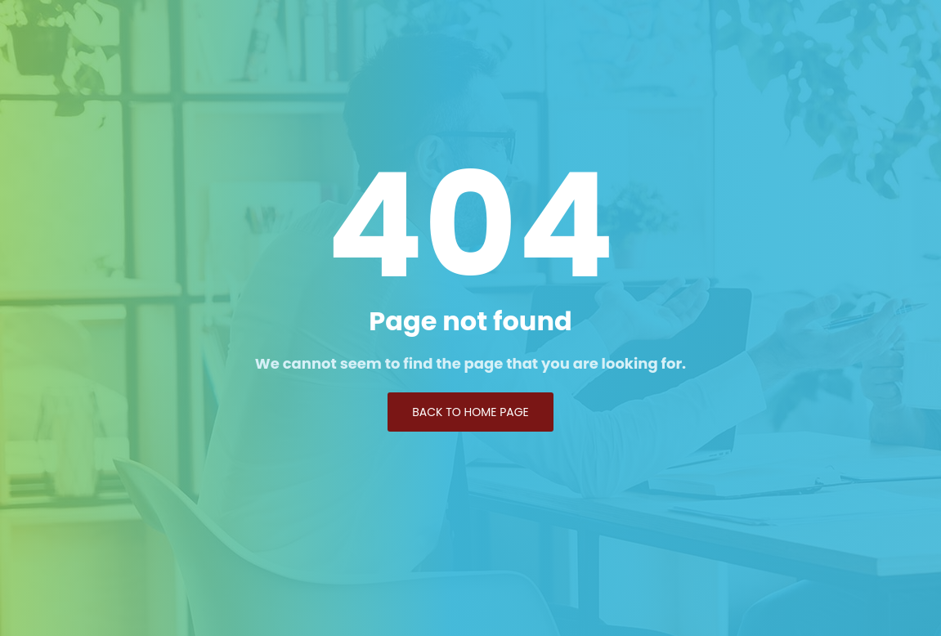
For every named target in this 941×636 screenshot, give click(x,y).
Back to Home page (470, 412)
